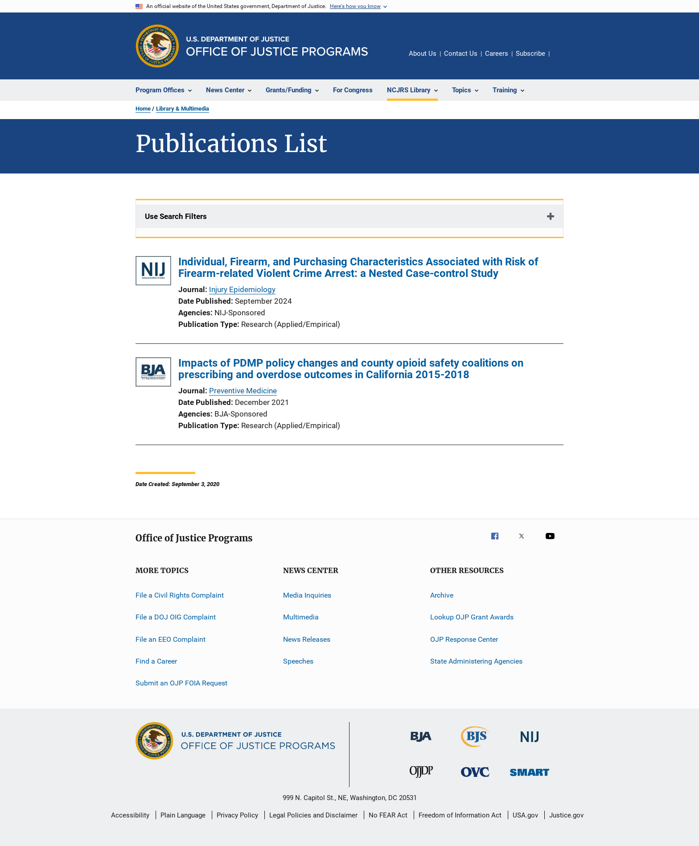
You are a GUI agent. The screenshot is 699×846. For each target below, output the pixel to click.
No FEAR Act (388, 815)
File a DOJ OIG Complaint (176, 617)
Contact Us (460, 54)
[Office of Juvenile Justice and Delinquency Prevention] (421, 779)
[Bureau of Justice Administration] (421, 743)
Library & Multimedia (182, 108)
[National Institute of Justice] (530, 744)
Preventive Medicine (243, 390)
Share (563, 59)
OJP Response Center (464, 639)
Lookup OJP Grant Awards (472, 617)
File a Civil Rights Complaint (180, 595)
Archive (441, 595)
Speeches (298, 661)
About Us (422, 54)
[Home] (277, 46)
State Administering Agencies (476, 661)
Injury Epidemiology (242, 289)
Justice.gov (566, 815)
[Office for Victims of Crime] (475, 778)
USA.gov (525, 815)
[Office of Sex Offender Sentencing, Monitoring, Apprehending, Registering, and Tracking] (529, 777)
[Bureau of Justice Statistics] (475, 749)
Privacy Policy (237, 815)
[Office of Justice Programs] (157, 46)
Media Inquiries (307, 595)
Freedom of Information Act (460, 815)
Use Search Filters (176, 216)
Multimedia (301, 617)
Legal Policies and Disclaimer (313, 815)
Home (143, 108)
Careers (496, 54)
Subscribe (530, 54)
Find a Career (156, 661)
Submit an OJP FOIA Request (181, 683)
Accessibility (130, 815)
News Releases (306, 639)
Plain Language (183, 815)
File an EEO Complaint (171, 639)
